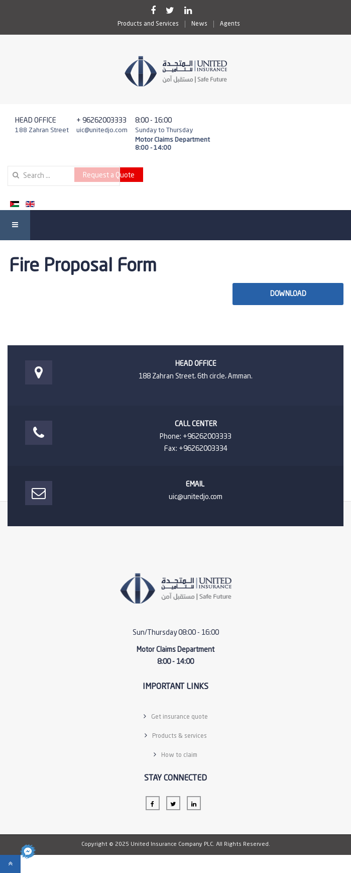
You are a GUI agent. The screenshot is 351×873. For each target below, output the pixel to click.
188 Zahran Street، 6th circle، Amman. (196, 376)
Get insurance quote (179, 717)
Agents (230, 24)
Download (288, 294)
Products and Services (148, 24)
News (199, 24)
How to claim (179, 755)
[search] (64, 176)
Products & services (179, 736)
